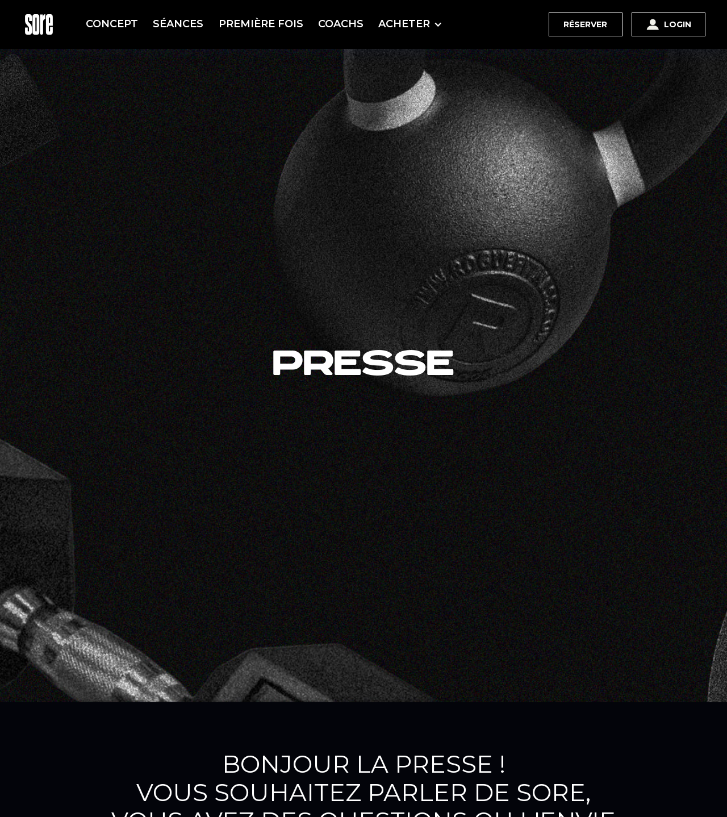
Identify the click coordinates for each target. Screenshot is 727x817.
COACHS (341, 24)
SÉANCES (178, 24)
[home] (39, 24)
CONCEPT (112, 24)
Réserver (585, 24)
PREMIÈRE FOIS (261, 24)
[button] (412, 24)
